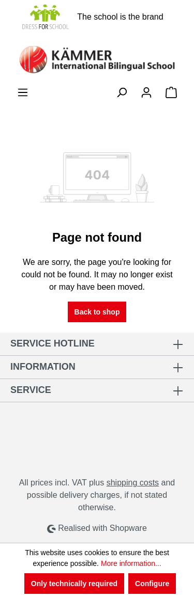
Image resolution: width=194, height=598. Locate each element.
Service (30, 390)
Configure (152, 583)
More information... (131, 563)
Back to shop (97, 312)
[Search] (121, 92)
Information (43, 366)
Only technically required (74, 583)
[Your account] (146, 92)
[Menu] (22, 92)
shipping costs (133, 482)
